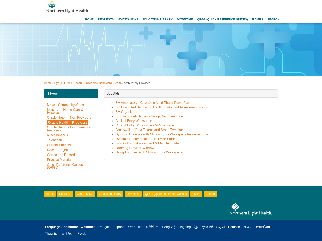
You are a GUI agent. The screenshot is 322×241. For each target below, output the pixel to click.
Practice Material (59, 159)
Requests (106, 19)
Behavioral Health (110, 83)
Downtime (185, 19)
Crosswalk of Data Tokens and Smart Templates (150, 130)
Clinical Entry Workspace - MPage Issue (145, 125)
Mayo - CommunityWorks (65, 104)
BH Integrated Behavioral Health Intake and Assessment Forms (162, 107)
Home (89, 19)
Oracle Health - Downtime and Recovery (69, 129)
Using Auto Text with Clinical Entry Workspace (149, 152)
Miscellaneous (57, 135)
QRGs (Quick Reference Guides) (222, 19)
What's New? (128, 19)
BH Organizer (126, 112)
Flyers (257, 19)
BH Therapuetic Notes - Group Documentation (149, 116)
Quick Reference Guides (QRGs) (65, 166)
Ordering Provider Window (135, 148)
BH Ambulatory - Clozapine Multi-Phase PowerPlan (153, 103)
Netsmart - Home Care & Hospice (65, 111)
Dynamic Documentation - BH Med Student (147, 139)
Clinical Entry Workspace (134, 121)
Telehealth (54, 140)
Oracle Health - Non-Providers (69, 117)
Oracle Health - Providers (80, 83)
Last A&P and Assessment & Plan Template (147, 143)
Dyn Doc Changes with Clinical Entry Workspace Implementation (163, 134)
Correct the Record (61, 154)
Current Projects (59, 145)
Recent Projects (58, 150)
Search (273, 19)
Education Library (157, 19)
